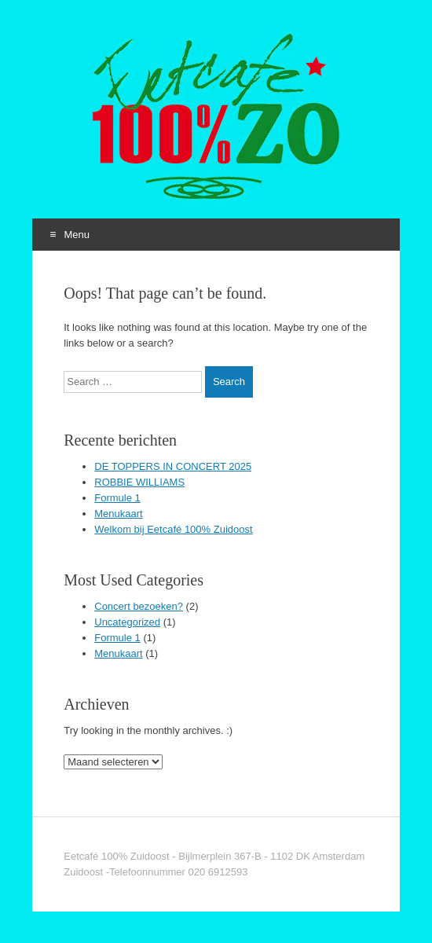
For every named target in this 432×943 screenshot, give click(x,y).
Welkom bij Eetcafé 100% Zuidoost (173, 529)
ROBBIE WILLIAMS (139, 482)
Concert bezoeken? (138, 606)
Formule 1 (117, 498)
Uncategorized (127, 622)
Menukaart (118, 513)
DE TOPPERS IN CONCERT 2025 (172, 466)
